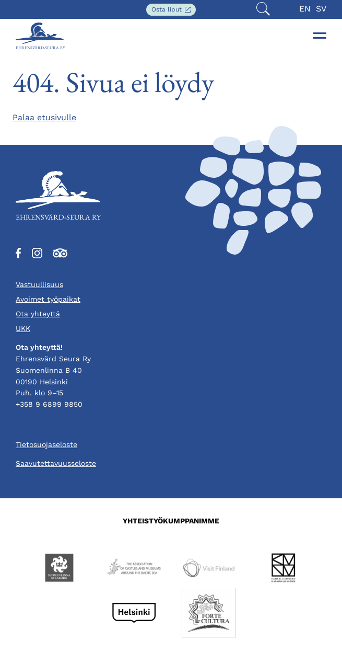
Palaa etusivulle (44, 117)
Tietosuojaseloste (46, 444)
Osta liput (173, 10)
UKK (23, 328)
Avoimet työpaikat (48, 299)
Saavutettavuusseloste (56, 463)
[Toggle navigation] (320, 35)
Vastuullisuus (39, 284)
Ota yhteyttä (38, 314)
